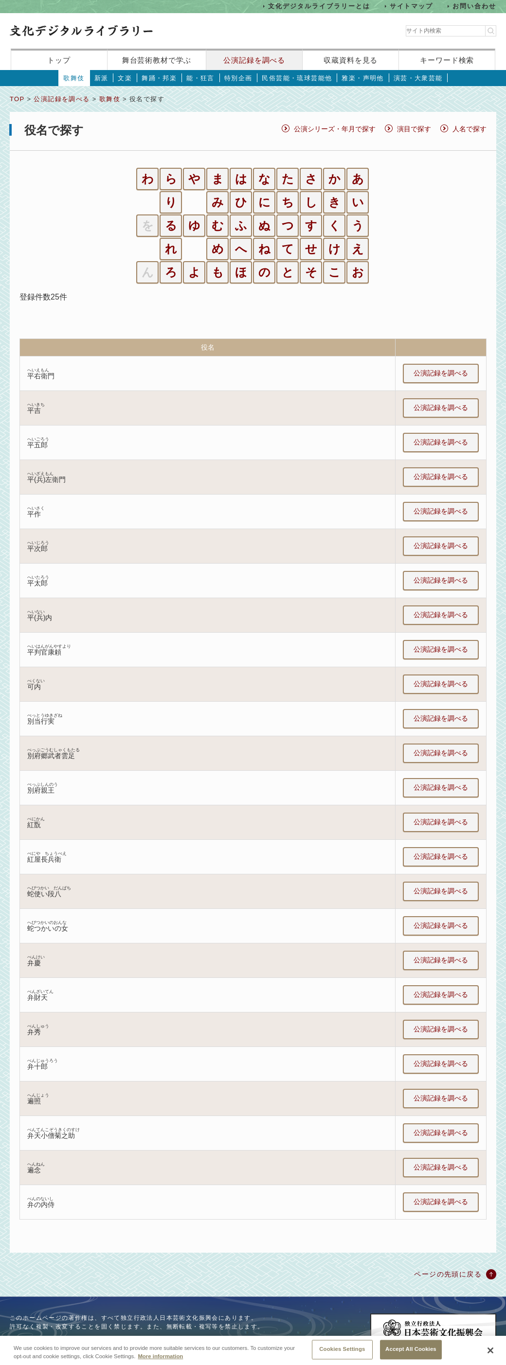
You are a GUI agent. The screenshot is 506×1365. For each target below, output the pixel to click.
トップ (59, 60)
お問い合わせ (474, 6)
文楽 (125, 78)
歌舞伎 (73, 78)
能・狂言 (200, 78)
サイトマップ (412, 6)
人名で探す (469, 129)
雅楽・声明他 (362, 78)
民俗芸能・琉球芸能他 (297, 78)
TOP (17, 99)
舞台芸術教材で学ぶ (157, 60)
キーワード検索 (447, 60)
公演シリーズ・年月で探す (335, 129)
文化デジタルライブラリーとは (319, 6)
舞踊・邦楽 (159, 78)
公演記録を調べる (254, 60)
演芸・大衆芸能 (418, 78)
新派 (101, 78)
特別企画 (238, 78)
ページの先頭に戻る (448, 1274)
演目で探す (414, 129)
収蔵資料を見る (351, 60)
